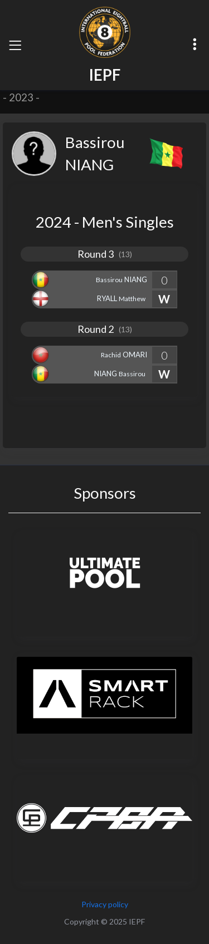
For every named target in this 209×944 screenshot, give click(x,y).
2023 (21, 97)
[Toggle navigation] (15, 45)
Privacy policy (104, 904)
